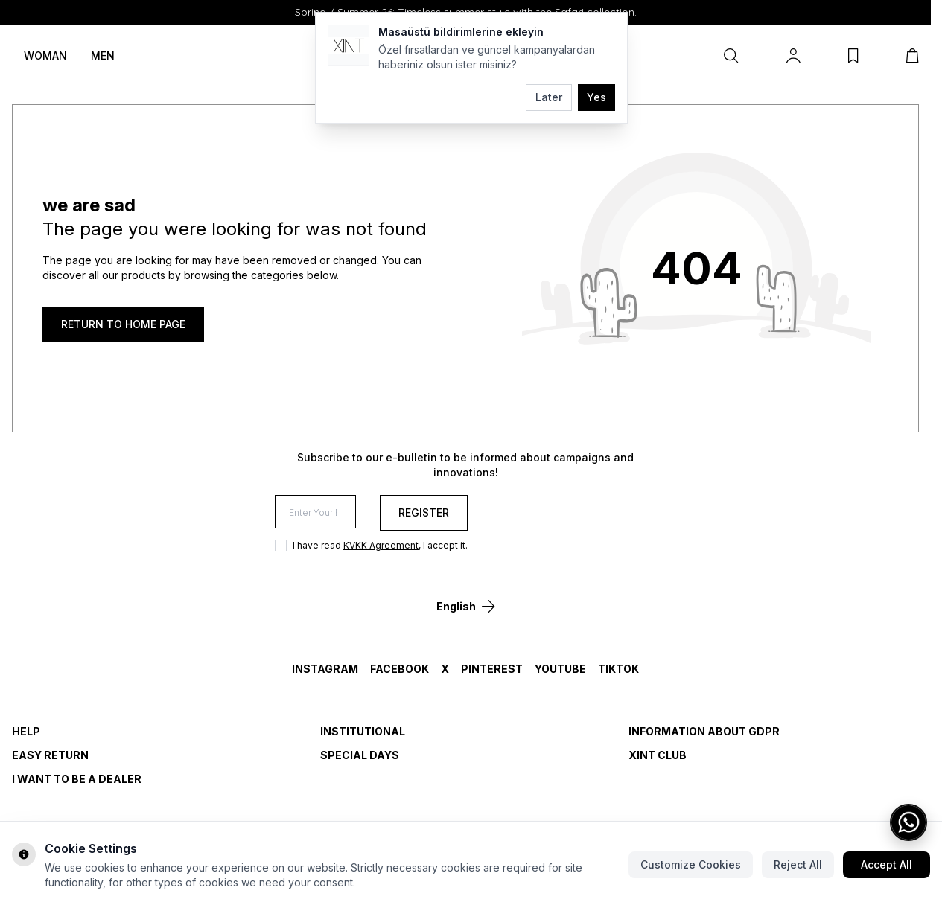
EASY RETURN (50, 755)
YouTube (560, 668)
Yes (596, 97)
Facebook (399, 668)
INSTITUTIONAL (362, 731)
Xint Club (657, 755)
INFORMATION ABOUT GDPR (704, 731)
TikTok (618, 668)
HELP (26, 731)
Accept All (886, 864)
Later (548, 97)
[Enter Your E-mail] (409, 513)
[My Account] (793, 55)
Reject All (798, 864)
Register (612, 512)
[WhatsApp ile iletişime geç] (908, 822)
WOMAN (45, 55)
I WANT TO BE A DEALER (76, 779)
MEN (103, 55)
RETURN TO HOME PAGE (123, 324)
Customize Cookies (690, 864)
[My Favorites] (853, 55)
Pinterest (492, 668)
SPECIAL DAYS (359, 755)
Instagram (325, 668)
